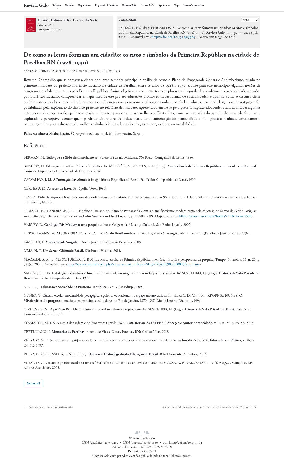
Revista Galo (36, 5)
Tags (176, 5)
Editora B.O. (129, 5)
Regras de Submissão (106, 5)
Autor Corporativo (193, 5)
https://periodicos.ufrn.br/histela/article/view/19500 (215, 216)
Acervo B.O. (147, 5)
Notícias (69, 5)
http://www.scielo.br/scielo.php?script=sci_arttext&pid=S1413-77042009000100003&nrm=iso (133, 264)
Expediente (84, 5)
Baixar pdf (33, 383)
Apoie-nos (164, 5)
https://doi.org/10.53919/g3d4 (173, 37)
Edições (56, 5)
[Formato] (250, 20)
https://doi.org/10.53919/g (185, 443)
